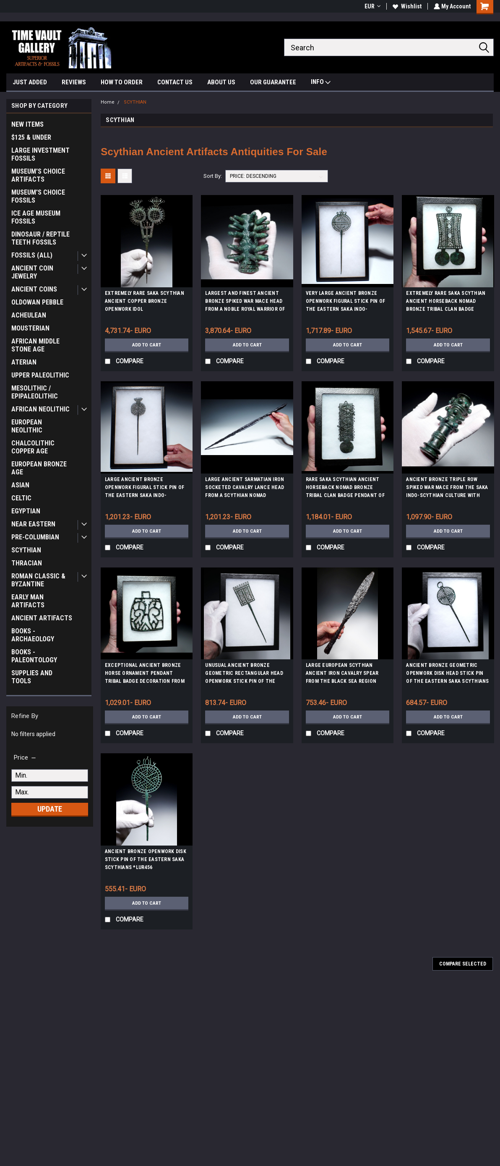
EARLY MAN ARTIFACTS (27, 601)
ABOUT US (221, 82)
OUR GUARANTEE (273, 82)
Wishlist (406, 6)
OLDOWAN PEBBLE (37, 302)
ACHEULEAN (28, 315)
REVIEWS (74, 82)
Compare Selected (462, 964)
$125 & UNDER (31, 137)
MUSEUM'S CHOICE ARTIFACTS (38, 175)
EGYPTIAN (25, 511)
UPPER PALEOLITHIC (40, 375)
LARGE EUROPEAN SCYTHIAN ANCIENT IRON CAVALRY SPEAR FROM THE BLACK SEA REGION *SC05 (342, 674)
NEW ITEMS (27, 124)
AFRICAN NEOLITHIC (40, 409)
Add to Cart (146, 344)
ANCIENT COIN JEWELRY (32, 272)
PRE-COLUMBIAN (35, 537)
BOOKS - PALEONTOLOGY (34, 656)
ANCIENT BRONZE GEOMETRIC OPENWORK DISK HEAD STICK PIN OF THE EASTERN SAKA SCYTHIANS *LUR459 (447, 674)
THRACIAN (26, 563)
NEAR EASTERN (33, 524)
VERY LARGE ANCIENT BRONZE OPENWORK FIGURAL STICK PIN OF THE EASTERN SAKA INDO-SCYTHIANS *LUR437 (345, 302)
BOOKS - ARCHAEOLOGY (32, 635)
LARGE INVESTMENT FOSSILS (40, 154)
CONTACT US (175, 82)
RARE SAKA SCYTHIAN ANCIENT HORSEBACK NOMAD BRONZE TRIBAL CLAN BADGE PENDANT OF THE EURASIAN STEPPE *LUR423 (345, 488)
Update (49, 808)
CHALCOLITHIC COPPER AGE (33, 447)
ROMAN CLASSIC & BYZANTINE (38, 580)
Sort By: (212, 176)
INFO (321, 83)
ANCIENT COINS (34, 289)
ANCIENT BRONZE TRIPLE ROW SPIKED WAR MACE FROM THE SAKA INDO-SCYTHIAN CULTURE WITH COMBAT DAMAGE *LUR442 (447, 488)
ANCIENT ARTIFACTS (41, 618)
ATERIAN (23, 362)
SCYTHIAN (26, 550)
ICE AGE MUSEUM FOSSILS (35, 217)
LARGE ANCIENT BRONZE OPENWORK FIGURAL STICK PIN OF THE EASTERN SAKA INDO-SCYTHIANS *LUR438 (144, 488)
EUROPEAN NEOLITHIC (26, 426)
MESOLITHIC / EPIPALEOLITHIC (34, 392)
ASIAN (20, 485)
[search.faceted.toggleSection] (25, 757)
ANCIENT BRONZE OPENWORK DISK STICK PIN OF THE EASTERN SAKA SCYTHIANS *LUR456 (145, 859)
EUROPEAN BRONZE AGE (39, 468)
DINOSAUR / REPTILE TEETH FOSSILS (40, 238)
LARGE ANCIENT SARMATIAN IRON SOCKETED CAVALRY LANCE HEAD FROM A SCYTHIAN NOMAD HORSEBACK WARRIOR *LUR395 (244, 488)
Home (108, 102)
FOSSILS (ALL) (31, 255)
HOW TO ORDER (122, 82)
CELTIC (21, 498)
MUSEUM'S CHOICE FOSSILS (38, 196)
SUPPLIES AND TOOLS (31, 677)
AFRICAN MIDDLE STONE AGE (35, 345)
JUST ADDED (30, 82)
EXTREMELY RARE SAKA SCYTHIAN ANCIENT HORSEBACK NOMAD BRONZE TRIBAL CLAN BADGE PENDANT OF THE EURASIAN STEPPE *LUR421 (445, 302)
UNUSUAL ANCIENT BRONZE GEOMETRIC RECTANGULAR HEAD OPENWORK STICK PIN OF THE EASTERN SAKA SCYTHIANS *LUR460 (244, 674)
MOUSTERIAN (30, 328)
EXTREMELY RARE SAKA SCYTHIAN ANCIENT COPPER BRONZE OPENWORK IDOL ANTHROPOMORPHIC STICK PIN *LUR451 (144, 302)
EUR (372, 6)
